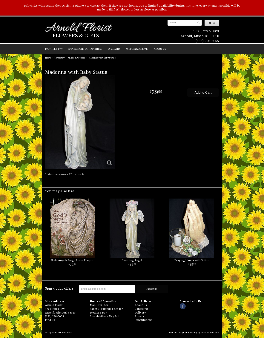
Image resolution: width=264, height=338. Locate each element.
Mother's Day (54, 48)
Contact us (141, 308)
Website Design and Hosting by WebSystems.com (194, 332)
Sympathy (114, 48)
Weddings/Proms (137, 48)
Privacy (140, 316)
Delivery (140, 312)
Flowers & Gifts (76, 36)
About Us (160, 48)
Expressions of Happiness (85, 48)
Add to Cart (202, 92)
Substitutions (143, 320)
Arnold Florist (78, 28)
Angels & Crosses (76, 58)
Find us (50, 320)
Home (48, 58)
